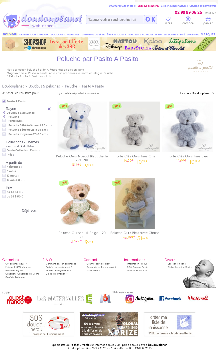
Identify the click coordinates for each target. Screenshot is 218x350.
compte (188, 21)
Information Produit (137, 263)
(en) (22, 277)
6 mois (11, 171)
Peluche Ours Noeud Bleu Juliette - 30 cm (82, 133)
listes (168, 21)
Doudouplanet (13, 86)
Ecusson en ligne (177, 263)
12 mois (12, 175)
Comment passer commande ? (62, 263)
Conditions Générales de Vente (22, 274)
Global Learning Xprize (180, 267)
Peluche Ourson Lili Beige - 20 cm (82, 209)
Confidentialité (12, 277)
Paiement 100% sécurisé (18, 267)
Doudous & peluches (44, 86)
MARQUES (208, 34)
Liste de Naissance (137, 270)
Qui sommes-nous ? (16, 263)
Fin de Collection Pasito (22, 150)
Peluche (71, 86)
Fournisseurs (93, 270)
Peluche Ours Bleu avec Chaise (135, 208)
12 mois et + (15, 180)
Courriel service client (98, 263)
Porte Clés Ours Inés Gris (135, 131)
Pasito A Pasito (93, 86)
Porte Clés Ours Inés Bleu (187, 131)
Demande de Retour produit (101, 267)
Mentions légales (14, 270)
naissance (13, 167)
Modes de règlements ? (58, 270)
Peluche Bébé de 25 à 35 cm (27, 130)
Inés (9, 155)
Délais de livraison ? (57, 274)
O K (150, 20)
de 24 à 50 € (16, 196)
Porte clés (15, 121)
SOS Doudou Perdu (137, 267)
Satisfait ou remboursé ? (59, 267)
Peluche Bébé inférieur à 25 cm (29, 125)
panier (208, 21)
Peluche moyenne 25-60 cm (27, 134)
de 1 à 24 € (15, 192)
